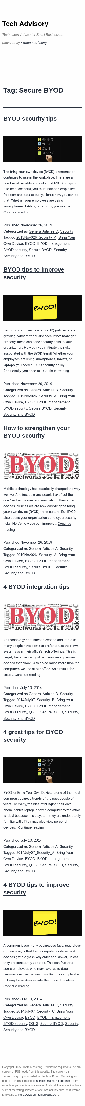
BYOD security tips (30, 118)
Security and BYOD (19, 256)
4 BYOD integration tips (36, 586)
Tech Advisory (25, 23)
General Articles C (43, 231)
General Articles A (43, 549)
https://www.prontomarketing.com (38, 1094)
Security (66, 231)
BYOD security (15, 250)
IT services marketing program (51, 1080)
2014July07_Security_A (35, 853)
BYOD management (53, 244)
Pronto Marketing (34, 43)
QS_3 (33, 712)
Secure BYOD (40, 250)
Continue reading (16, 212)
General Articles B (43, 390)
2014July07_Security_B (35, 700)
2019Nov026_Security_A (36, 237)
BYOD (30, 244)
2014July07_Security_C (35, 1011)
